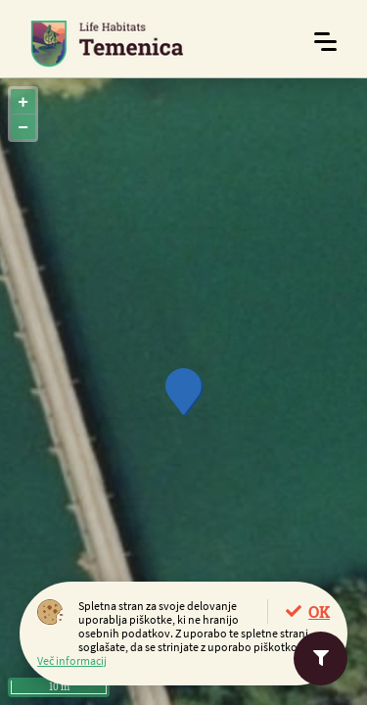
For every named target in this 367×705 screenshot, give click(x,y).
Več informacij (72, 660)
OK (319, 611)
